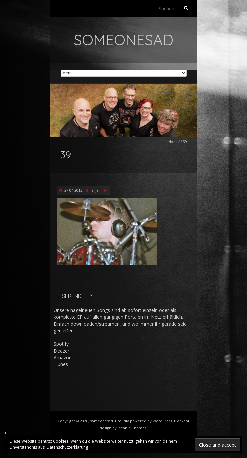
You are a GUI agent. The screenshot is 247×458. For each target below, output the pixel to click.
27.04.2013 (72, 190)
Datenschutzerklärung (67, 447)
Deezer (61, 351)
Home (172, 141)
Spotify (61, 344)
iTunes (61, 364)
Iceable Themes (132, 427)
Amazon (63, 357)
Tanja (94, 190)
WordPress (162, 420)
